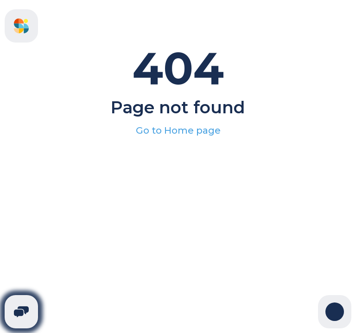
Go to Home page (178, 130)
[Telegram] (21, 311)
